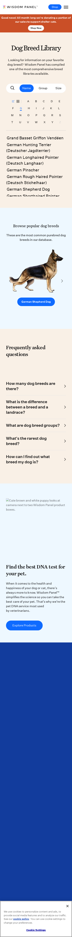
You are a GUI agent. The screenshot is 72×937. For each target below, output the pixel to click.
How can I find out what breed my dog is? (28, 459)
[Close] (67, 906)
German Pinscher (23, 170)
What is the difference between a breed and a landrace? (27, 407)
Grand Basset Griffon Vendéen (35, 138)
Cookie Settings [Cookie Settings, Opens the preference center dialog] (36, 930)
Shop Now (36, 28)
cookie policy (21, 919)
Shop (55, 7)
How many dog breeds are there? (30, 386)
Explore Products (24, 625)
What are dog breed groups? (33, 425)
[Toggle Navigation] (65, 7)
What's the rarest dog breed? (26, 441)
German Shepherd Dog (28, 189)
